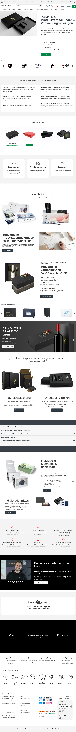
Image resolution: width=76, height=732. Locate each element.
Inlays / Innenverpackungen (42, 9)
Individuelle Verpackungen (8, 696)
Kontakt (57, 728)
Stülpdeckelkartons (46, 143)
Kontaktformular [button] (66, 706)
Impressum (36, 728)
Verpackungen (12, 9)
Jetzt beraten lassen (41, 582)
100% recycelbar (29, 145)
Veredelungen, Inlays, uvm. (48, 1)
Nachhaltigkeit (24, 705)
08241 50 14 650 (62, 715)
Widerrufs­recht (20, 728)
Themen (51, 9)
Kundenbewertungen (25, 712)
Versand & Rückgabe (25, 703)
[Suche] (40, 6)
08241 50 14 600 (62, 708)
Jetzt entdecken (57, 410)
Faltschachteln (29, 143)
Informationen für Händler (26, 707)
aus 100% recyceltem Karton (12, 145)
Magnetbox (52, 475)
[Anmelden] (62, 6)
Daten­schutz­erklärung (45, 728)
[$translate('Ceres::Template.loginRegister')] (68, 6)
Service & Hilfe (24, 700)
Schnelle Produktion (29, 1)
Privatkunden (4, 9)
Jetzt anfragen (46, 54)
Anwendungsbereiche (7, 700)
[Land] (57, 6)
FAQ (22, 696)
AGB (53, 728)
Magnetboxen (12, 143)
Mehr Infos (47, 490)
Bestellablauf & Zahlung (26, 698)
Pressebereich (24, 710)
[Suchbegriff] (27, 6)
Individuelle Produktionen (29, 9)
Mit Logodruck (19, 9)
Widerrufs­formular (28, 728)
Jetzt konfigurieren (47, 296)
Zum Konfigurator (8, 346)
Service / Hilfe (63, 9)
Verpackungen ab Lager (8, 698)
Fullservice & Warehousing (9, 703)
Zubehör (57, 9)
